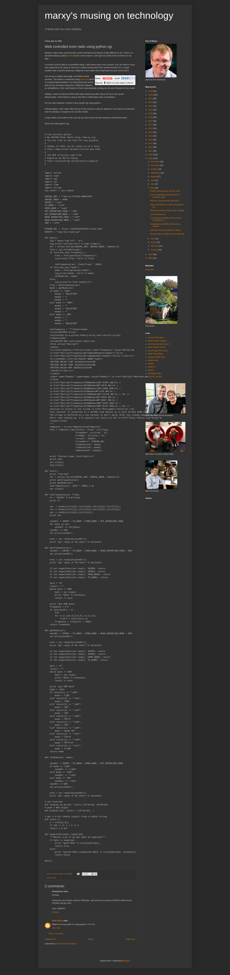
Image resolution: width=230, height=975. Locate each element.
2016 (150, 128)
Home (90, 939)
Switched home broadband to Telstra (165, 230)
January (154, 250)
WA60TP (151, 367)
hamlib (70, 55)
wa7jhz (151, 363)
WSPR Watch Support (157, 341)
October (154, 169)
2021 (150, 110)
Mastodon (149, 270)
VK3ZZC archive (155, 377)
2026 (150, 91)
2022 (150, 106)
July (153, 180)
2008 (150, 158)
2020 (150, 113)
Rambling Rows (154, 373)
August (154, 176)
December (155, 162)
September (156, 173)
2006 (150, 258)
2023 (150, 102)
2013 (150, 140)
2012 (150, 143)
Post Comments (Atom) (66, 944)
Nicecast (84, 79)
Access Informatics (156, 337)
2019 (150, 117)
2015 (150, 132)
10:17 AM (56, 928)
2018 (150, 121)
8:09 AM (55, 912)
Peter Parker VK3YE (156, 347)
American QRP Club (156, 357)
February (155, 246)
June (153, 184)
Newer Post (50, 939)
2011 (150, 147)
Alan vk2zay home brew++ (159, 344)
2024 (150, 98)
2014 (150, 136)
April (153, 239)
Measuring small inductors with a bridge (167, 210)
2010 (150, 151)
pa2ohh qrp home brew (157, 350)
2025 (150, 95)
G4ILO (150, 370)
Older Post (130, 939)
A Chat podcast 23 (158, 214)
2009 (150, 155)
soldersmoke (153, 360)
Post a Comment (56, 934)
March (154, 242)
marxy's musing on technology (109, 15)
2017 (150, 125)
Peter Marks (57, 921)
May (153, 188)
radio (54, 878)
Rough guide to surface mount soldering (167, 234)
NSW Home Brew (155, 354)
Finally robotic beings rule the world (165, 191)
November (155, 165)
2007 (150, 254)
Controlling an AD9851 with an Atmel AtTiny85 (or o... (165, 219)
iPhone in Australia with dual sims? (165, 201)
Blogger (126, 961)
